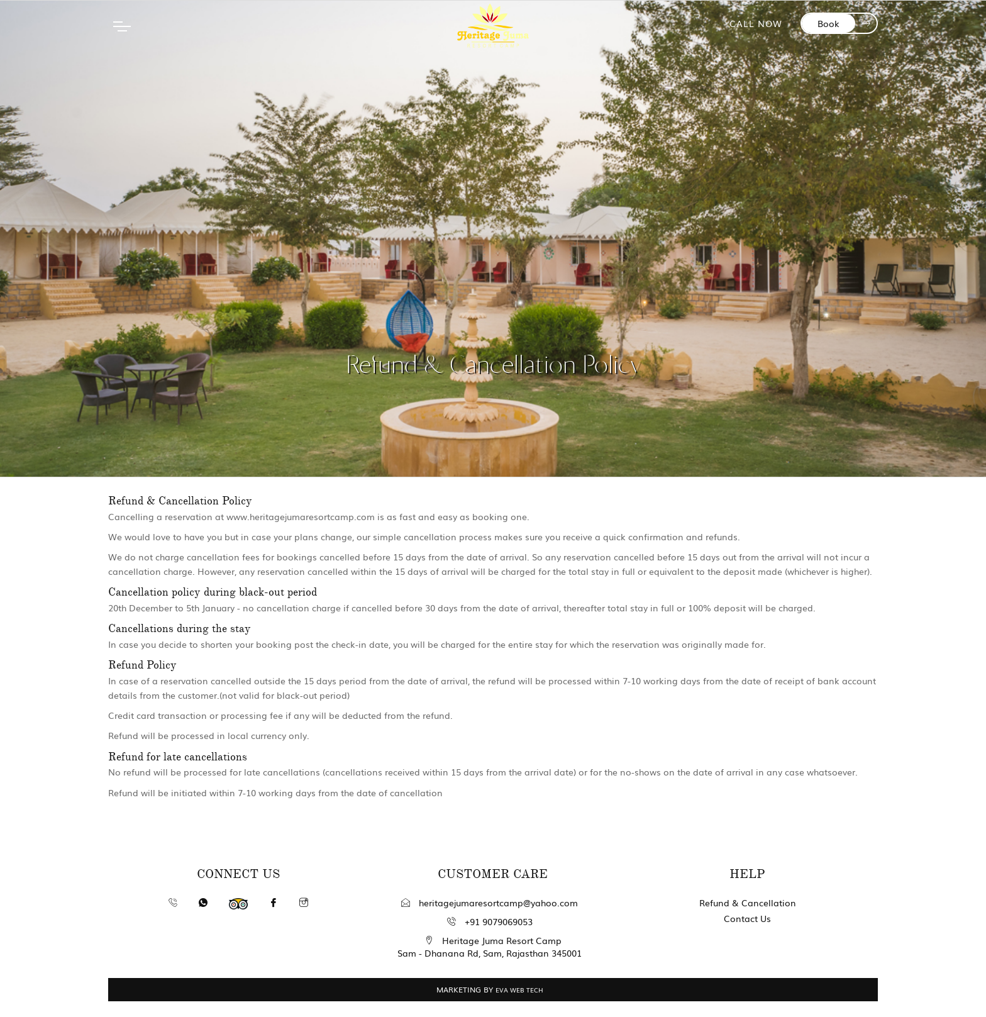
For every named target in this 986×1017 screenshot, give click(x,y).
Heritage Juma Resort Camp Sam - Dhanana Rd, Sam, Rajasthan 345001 (489, 946)
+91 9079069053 (490, 921)
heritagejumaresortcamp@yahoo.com (489, 902)
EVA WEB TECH (519, 989)
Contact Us (747, 918)
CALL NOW (755, 23)
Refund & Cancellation (747, 902)
